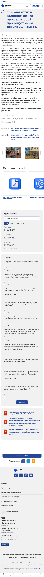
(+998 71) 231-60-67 (9, 536)
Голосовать (22, 402)
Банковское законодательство (13, 554)
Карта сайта (24, 557)
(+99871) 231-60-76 (9, 529)
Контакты (33, 557)
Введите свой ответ (10, 294)
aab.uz (6, 5)
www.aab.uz (37, 568)
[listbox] (22, 218)
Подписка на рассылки (33, 554)
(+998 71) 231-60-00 (9, 520)
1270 (3, 518)
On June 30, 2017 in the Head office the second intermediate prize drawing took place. (25, 137)
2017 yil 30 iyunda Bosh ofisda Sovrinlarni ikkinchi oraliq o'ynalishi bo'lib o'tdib (26, 130)
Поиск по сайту (13, 557)
